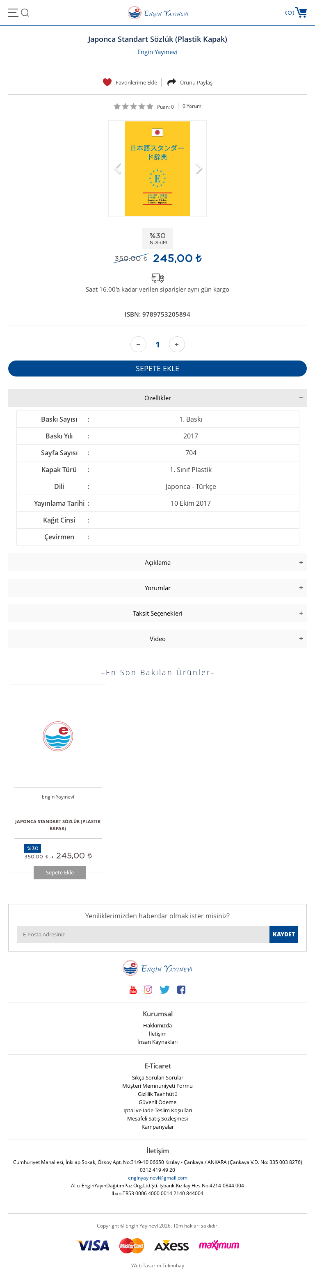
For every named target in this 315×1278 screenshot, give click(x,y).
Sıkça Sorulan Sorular (157, 1077)
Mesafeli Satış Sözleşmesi (157, 1118)
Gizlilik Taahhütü (158, 1094)
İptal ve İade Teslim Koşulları (157, 1110)
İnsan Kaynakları (157, 1041)
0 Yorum (192, 106)
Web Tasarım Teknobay (157, 1265)
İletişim (158, 1033)
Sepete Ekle (60, 872)
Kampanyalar (158, 1126)
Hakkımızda (157, 1025)
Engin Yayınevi (157, 52)
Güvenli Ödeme (157, 1102)
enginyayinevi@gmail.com (157, 1177)
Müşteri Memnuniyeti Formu (157, 1085)
